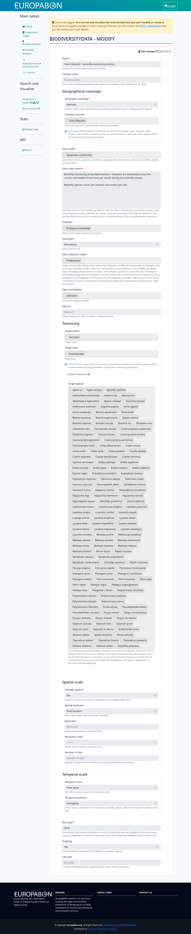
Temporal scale (73, 782)
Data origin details (72, 168)
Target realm (72, 331)
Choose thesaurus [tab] (78, 374)
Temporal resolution (76, 797)
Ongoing (67, 841)
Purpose (66, 222)
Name (65, 58)
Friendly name (70, 74)
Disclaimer (131, 925)
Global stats (30, 129)
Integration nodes (29, 34)
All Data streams (28, 51)
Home (27, 26)
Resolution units (73, 736)
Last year (67, 856)
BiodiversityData (31, 43)
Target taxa (71, 347)
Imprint (120, 925)
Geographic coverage (76, 98)
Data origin (68, 148)
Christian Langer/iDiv (98, 928)
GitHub (113, 928)
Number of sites (73, 752)
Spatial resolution (74, 705)
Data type (67, 238)
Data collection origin (74, 254)
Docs (26, 150)
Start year (67, 822)
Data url (66, 306)
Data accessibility (71, 289)
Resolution (70, 721)
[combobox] (111, 120)
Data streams (31, 108)
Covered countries (75, 114)
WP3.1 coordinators (150, 26)
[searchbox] (88, 122)
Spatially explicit (73, 689)
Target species (76, 383)
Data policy (109, 925)
